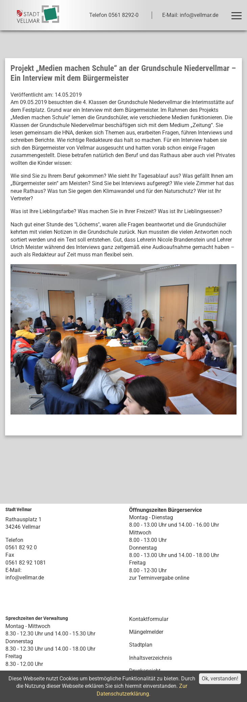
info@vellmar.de (24, 577)
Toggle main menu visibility (237, 12)
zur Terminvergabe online (159, 578)
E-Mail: (13, 570)
